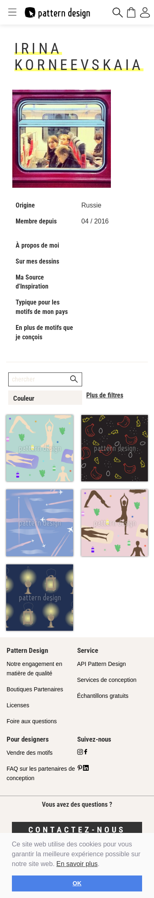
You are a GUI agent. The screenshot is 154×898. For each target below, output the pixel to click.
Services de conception (107, 680)
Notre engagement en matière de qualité (34, 669)
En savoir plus (77, 863)
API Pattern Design (101, 664)
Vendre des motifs (30, 752)
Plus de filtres (104, 395)
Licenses (18, 705)
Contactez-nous (77, 830)
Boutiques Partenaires (35, 689)
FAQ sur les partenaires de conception (41, 773)
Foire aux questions (32, 721)
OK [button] (77, 883)
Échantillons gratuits (103, 696)
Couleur (23, 398)
